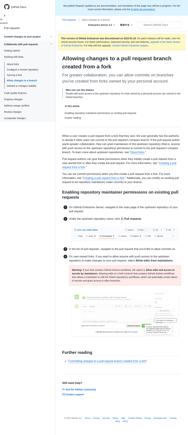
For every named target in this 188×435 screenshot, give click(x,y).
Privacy (96, 418)
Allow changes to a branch (22, 80)
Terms (87, 418)
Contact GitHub (135, 418)
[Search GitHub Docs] (159, 25)
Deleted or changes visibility (21, 86)
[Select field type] (101, 25)
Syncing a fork (14, 75)
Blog (118, 421)
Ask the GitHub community (79, 389)
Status (115, 418)
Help (123, 418)
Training (173, 418)
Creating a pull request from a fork (103, 178)
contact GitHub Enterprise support (130, 45)
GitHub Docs (18, 7)
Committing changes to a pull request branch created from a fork (107, 361)
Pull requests (12, 28)
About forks (13, 64)
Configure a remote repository (22, 69)
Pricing (148, 418)
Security (106, 418)
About (125, 421)
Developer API (160, 418)
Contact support (73, 394)
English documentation (143, 9)
